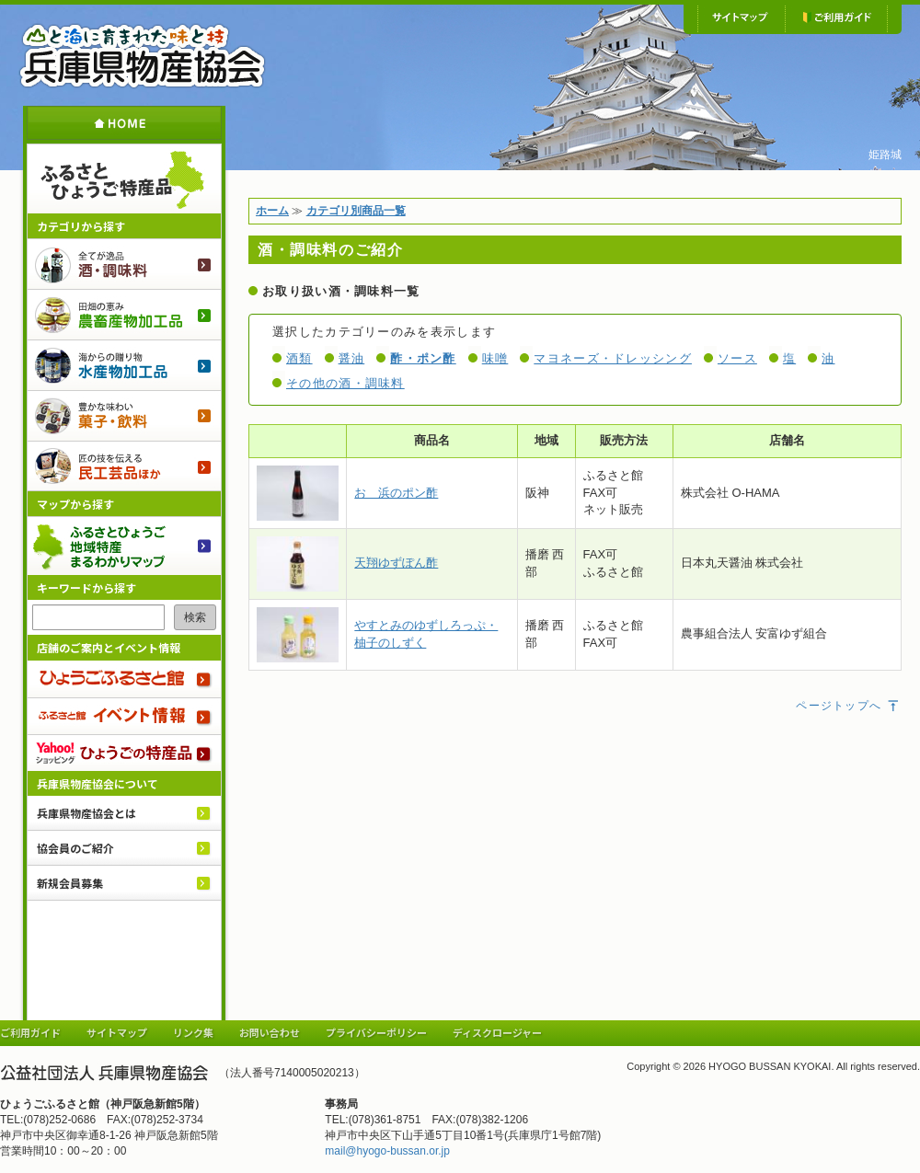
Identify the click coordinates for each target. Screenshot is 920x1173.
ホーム (124, 123)
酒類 (299, 358)
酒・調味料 (124, 263)
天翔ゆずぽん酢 (396, 562)
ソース (737, 358)
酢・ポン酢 (423, 358)
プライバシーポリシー (376, 1032)
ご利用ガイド (836, 18)
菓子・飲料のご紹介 (124, 415)
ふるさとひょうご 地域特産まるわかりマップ (124, 545)
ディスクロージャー (497, 1032)
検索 (195, 617)
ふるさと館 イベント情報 (124, 715)
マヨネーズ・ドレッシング (613, 358)
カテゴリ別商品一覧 (356, 210)
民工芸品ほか (124, 466)
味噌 (495, 358)
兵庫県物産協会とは (86, 813)
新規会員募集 (70, 883)
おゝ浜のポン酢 (396, 493)
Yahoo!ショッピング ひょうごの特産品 (124, 752)
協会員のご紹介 (75, 848)
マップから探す (75, 504)
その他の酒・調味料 (345, 383)
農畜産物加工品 (124, 314)
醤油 (352, 358)
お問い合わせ (269, 1032)
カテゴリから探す (81, 226)
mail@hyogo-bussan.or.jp (387, 1150)
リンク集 (193, 1032)
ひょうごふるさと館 (124, 679)
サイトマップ (741, 18)
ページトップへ (848, 706)
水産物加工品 (124, 364)
